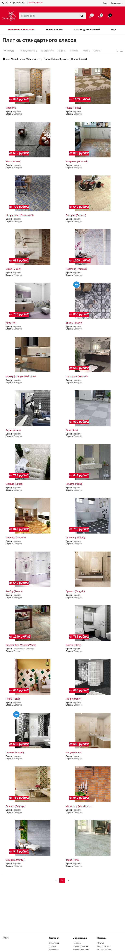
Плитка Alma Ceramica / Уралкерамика (22, 59)
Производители (104, 949)
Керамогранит (54, 29)
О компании (54, 943)
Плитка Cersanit (79, 59)
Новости (52, 946)
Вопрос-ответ (103, 946)
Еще (115, 29)
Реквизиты (53, 949)
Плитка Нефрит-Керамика (56, 59)
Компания (54, 938)
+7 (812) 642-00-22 (15, 2)
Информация (80, 938)
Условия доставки (81, 949)
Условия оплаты (80, 946)
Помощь (101, 938)
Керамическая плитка (21, 29)
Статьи (100, 943)
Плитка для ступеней (87, 29)
